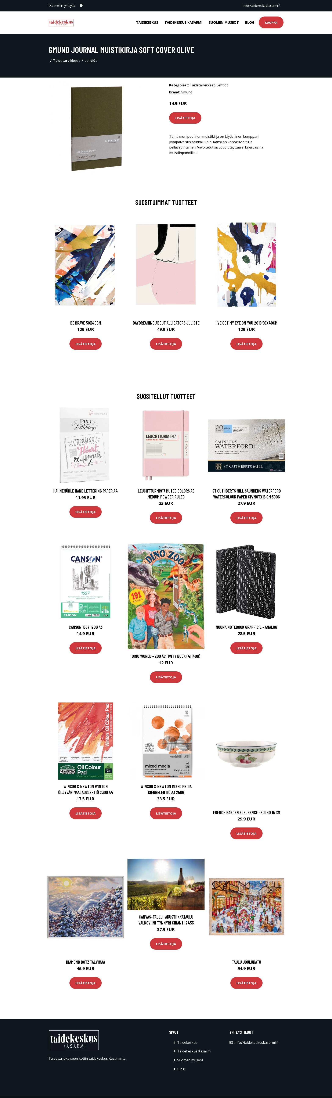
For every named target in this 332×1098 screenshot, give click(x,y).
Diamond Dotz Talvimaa (85, 962)
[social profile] (81, 6)
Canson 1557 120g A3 (85, 627)
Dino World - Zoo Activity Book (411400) (166, 656)
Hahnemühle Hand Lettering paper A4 (85, 490)
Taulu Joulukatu (246, 962)
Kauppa (271, 22)
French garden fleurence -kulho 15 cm (246, 812)
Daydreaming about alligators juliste (166, 322)
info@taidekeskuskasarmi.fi (261, 6)
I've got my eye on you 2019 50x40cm (246, 322)
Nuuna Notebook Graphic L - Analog (246, 627)
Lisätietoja (185, 118)
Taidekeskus (147, 22)
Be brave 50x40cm (85, 322)
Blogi (250, 22)
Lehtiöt (91, 60)
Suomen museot (224, 22)
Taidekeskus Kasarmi (183, 22)
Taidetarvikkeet (66, 60)
